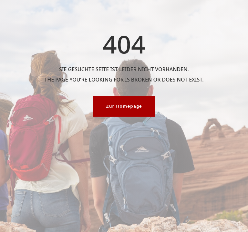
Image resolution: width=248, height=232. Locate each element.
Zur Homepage (124, 106)
